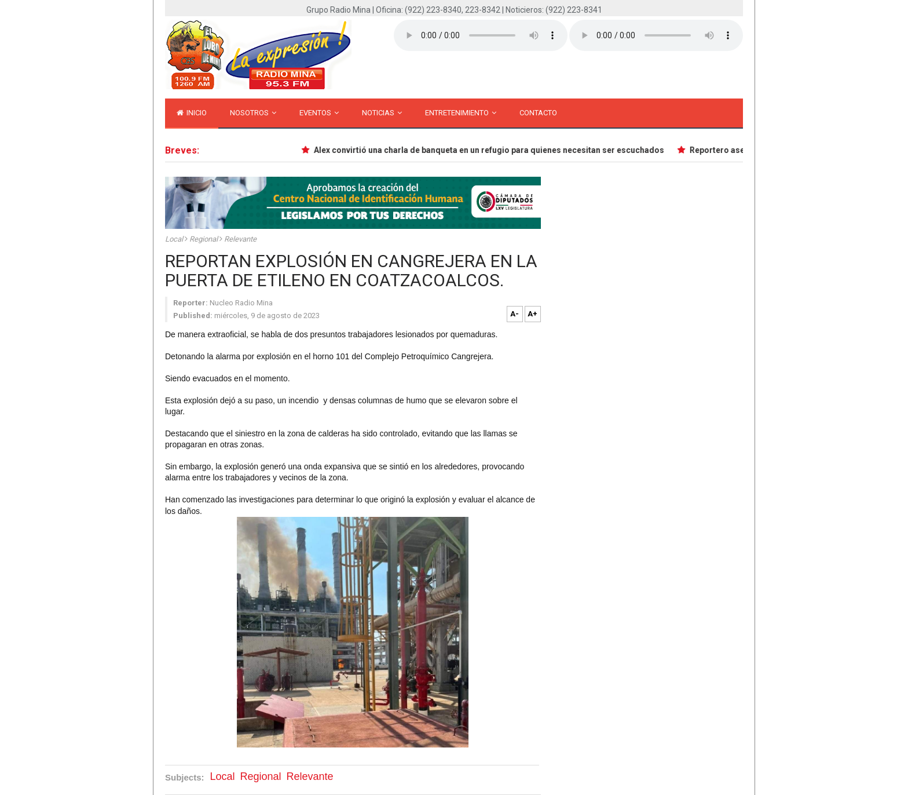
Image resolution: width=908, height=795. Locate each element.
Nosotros (253, 112)
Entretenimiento (460, 112)
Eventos (319, 112)
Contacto (538, 112)
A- (514, 313)
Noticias (382, 112)
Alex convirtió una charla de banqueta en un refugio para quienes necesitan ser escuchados (491, 150)
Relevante (240, 239)
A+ (532, 313)
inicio (192, 112)
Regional (204, 239)
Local (175, 239)
